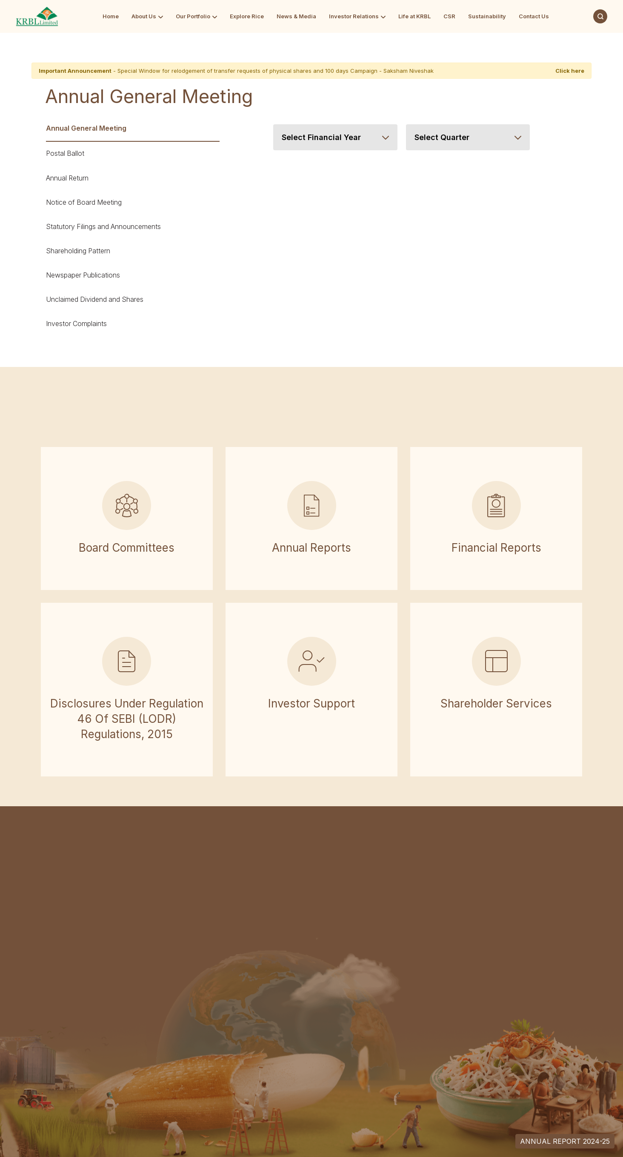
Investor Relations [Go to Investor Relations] (354, 16)
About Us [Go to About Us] (143, 16)
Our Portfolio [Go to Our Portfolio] (193, 16)
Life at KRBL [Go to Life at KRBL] (414, 16)
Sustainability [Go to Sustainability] (487, 16)
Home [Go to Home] (111, 16)
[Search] (600, 16)
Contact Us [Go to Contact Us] (534, 16)
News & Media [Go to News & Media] (296, 16)
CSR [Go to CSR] (449, 16)
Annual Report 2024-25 (565, 1141)
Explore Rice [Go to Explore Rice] (247, 16)
